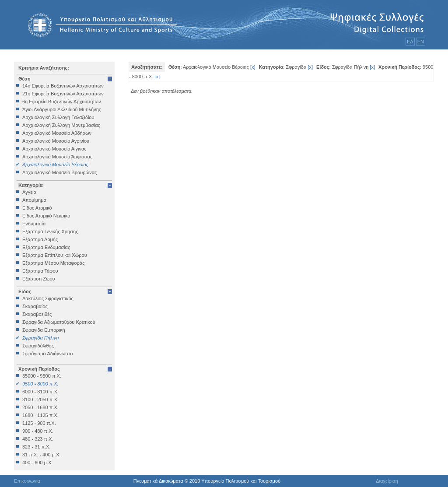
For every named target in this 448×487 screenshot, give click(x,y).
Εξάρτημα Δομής (40, 239)
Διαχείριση (387, 480)
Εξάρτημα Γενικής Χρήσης (50, 231)
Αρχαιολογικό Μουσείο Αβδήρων (56, 133)
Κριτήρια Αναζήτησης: (43, 67)
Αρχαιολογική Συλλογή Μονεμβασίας (61, 125)
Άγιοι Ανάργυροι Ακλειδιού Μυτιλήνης (61, 109)
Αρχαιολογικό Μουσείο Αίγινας (54, 148)
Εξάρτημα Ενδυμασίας (46, 247)
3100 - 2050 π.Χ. (40, 399)
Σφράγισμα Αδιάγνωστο (47, 353)
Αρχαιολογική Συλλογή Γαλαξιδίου (58, 117)
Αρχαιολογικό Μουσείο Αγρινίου (55, 141)
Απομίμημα (34, 200)
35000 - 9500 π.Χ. (41, 375)
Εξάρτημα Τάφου (40, 270)
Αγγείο (29, 192)
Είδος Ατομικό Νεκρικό (46, 215)
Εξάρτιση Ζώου (38, 278)
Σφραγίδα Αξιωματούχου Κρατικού (58, 322)
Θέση (24, 78)
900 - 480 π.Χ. (37, 431)
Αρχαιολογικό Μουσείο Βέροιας (55, 164)
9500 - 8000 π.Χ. (40, 383)
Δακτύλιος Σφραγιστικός (48, 298)
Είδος (25, 291)
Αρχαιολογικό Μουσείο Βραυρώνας (59, 172)
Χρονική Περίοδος (39, 368)
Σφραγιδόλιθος (38, 345)
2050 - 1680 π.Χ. (40, 407)
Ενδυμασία (34, 223)
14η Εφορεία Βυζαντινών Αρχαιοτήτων (63, 85)
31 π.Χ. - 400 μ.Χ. (41, 454)
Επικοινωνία (27, 480)
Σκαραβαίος (35, 306)
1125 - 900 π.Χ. (39, 423)
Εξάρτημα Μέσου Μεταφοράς (53, 263)
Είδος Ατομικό (37, 207)
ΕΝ (420, 41)
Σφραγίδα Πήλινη (40, 337)
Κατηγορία (30, 185)
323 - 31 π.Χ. (36, 446)
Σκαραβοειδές (37, 314)
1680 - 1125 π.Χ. (40, 415)
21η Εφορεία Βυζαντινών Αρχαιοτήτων (63, 93)
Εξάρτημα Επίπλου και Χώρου (54, 255)
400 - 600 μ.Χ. (37, 462)
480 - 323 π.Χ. (37, 438)
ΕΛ (410, 41)
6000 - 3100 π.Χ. (40, 391)
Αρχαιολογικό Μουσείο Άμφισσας (57, 156)
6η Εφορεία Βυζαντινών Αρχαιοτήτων (61, 101)
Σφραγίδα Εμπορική (43, 330)
